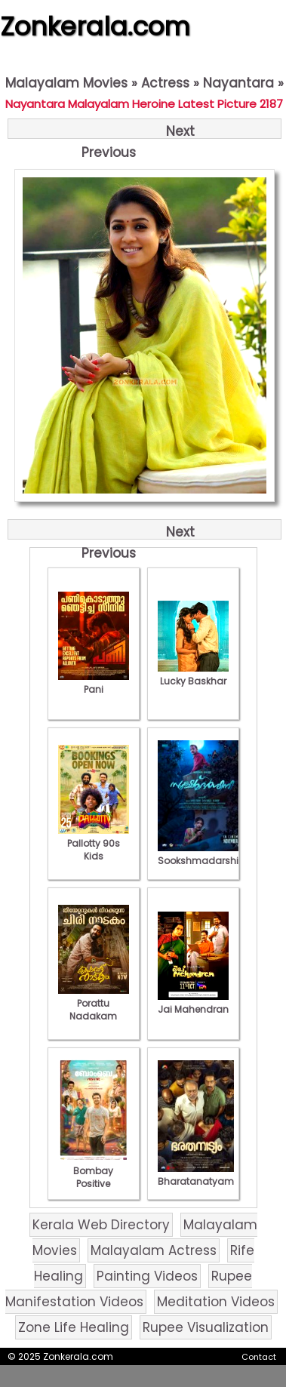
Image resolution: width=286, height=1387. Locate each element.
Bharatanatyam (196, 1175)
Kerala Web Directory (101, 1225)
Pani (93, 683)
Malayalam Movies (66, 83)
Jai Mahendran (193, 1003)
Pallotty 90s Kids (93, 843)
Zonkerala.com (95, 26)
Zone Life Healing (73, 1327)
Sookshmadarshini (202, 854)
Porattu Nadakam (93, 1003)
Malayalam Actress (154, 1250)
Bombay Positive (93, 1171)
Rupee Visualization (206, 1327)
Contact (258, 1357)
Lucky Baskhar (193, 674)
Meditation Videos (216, 1302)
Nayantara (238, 83)
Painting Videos (147, 1276)
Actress (165, 83)
